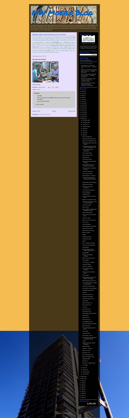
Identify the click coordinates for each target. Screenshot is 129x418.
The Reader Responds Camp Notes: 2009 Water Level (89, 147)
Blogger (71, 413)
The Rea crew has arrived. (88, 286)
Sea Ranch (68, 45)
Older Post (71, 111)
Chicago (57, 37)
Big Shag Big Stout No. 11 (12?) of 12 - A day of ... (88, 165)
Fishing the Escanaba (87, 184)
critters (73, 48)
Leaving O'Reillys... (86, 264)
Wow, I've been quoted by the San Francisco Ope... (88, 83)
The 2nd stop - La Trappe (88, 262)
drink (38, 50)
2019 (82, 97)
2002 (82, 387)
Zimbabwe (50, 48)
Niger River (52, 44)
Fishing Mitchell (86, 194)
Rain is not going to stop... (88, 356)
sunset (49, 52)
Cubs (67, 37)
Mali (47, 42)
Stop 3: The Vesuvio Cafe (88, 258)
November (85, 122)
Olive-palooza (85, 157)
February (85, 371)
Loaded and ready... (87, 238)
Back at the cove (86, 350)
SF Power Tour (41, 45)
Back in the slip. (86, 325)
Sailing (54, 45)
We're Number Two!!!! (87, 155)
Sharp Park (35, 47)
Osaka (56, 44)
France (61, 39)
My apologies (85, 252)
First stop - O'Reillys (87, 266)
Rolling (84, 234)
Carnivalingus (85, 247)
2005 (82, 382)
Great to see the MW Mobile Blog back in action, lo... (89, 70)
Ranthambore (72, 44)
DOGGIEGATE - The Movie (88, 175)
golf (48, 50)
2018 (82, 99)
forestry (44, 50)
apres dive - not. (86, 352)
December (85, 120)
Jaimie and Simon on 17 (88, 298)
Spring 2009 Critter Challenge (89, 182)
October (85, 124)
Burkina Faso (35, 37)
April (84, 367)
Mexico (50, 42)
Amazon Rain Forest (46, 35)
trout (52, 52)
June (84, 132)
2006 (82, 380)
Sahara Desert (48, 45)
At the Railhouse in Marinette (89, 226)
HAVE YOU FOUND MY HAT (89, 140)
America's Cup (61, 35)
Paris (64, 44)
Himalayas (47, 40)
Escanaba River (36, 39)
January (85, 374)
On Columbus (85, 260)
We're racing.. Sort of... (87, 335)
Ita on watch (85, 331)
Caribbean (48, 37)
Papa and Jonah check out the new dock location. (89, 202)
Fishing (51, 39)
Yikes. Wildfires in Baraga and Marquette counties (89, 210)
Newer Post (36, 111)
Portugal (67, 44)
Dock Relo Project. (86, 205)
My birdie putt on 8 (86, 311)
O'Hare (84, 241)
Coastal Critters (86, 346)
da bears (34, 50)
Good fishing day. (86, 192)
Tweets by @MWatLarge (85, 60)
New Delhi (46, 44)
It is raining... (85, 365)
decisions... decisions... (87, 348)
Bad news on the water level (89, 220)
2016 (82, 103)
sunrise (45, 52)
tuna (54, 52)
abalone (55, 48)
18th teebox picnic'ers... (88, 294)
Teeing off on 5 (85, 317)
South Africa (42, 47)
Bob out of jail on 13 (87, 302)
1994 (82, 395)
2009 (82, 118)
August (84, 128)
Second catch (85, 207)
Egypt (73, 37)
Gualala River (38, 40)
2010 (82, 116)
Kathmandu (65, 40)
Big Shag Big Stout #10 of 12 (89, 280)
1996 (82, 391)
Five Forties (56, 39)
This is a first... (85, 222)
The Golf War (55, 47)
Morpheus (67, 42)
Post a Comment (40, 104)
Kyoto (72, 40)
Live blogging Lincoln (87, 321)
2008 (82, 376)
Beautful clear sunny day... (88, 230)
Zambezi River (45, 48)
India (50, 40)
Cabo (40, 37)
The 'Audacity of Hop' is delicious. (88, 269)
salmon (39, 52)
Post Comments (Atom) (44, 114)
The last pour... (85, 275)
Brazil (74, 35)
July (84, 130)
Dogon (70, 37)
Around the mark (86, 333)
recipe (74, 50)
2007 (82, 378)
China (60, 37)
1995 (82, 393)
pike (63, 50)
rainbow (70, 50)
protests (66, 50)
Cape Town (44, 37)
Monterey (62, 42)
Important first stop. (86, 236)
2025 (82, 91)
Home (54, 111)
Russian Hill (35, 45)
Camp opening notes (87, 212)
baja (61, 48)
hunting (52, 50)
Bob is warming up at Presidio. (89, 323)
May (84, 134)
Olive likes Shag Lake (87, 171)
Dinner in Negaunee (87, 136)
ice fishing (56, 50)
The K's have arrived (87, 173)
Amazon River (54, 35)
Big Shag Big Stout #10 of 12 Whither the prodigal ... (89, 278)
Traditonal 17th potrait (87, 296)
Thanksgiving (48, 47)
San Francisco (60, 45)
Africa (33, 36)
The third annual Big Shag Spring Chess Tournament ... (89, 179)
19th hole (84, 292)
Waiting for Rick (86, 358)
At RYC (84, 340)
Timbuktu (61, 47)
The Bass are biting (87, 159)
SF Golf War (92, 43)
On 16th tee (85, 300)
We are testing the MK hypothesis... (87, 150)
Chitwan (64, 37)
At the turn (84, 307)
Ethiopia (42, 39)
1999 (82, 389)
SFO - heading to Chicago (88, 243)
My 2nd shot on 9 (86, 309)
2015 (82, 106)
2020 (82, 95)
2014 (82, 108)
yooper (57, 52)
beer (70, 48)
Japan (57, 40)
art (58, 48)
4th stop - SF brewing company (87, 255)
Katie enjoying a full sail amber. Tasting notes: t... (88, 250)
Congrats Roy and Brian (88, 290)
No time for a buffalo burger (88, 363)
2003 (82, 385)
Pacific (60, 44)
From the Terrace (67, 39)
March (84, 369)
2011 (82, 114)
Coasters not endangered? (88, 245)
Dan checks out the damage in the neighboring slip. (89, 338)
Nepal (42, 44)
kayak (60, 50)
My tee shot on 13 (86, 305)
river (33, 52)
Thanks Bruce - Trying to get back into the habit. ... (87, 66)
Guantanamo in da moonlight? (89, 288)
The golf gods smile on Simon (89, 313)
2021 (82, 93)
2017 (82, 101)
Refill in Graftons (86, 232)
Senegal (73, 45)
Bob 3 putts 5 (85, 315)
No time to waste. (86, 218)
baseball (64, 48)
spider (42, 52)
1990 (82, 397)
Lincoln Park (38, 42)
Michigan (55, 42)
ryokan (36, 52)
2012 (82, 112)
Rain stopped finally (87, 153)
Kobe (69, 40)
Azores (66, 35)
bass (67, 48)
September (85, 126)
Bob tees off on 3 (86, 319)
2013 (82, 110)
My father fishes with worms (89, 138)
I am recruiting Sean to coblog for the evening (89, 283)
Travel (65, 47)
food (41, 50)
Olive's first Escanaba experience (87, 187)
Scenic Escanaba (86, 224)
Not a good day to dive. (87, 354)
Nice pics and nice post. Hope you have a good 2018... (88, 79)
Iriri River (54, 40)
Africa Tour (38, 36)
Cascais (53, 37)
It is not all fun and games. (88, 190)
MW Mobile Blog (62, 13)
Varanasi (40, 48)
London (44, 42)
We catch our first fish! (87, 228)
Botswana (70, 35)
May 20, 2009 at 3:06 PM (43, 101)
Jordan (61, 40)
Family (46, 39)
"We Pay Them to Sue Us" (91, 48)
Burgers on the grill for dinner (89, 199)
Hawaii (42, 40)
